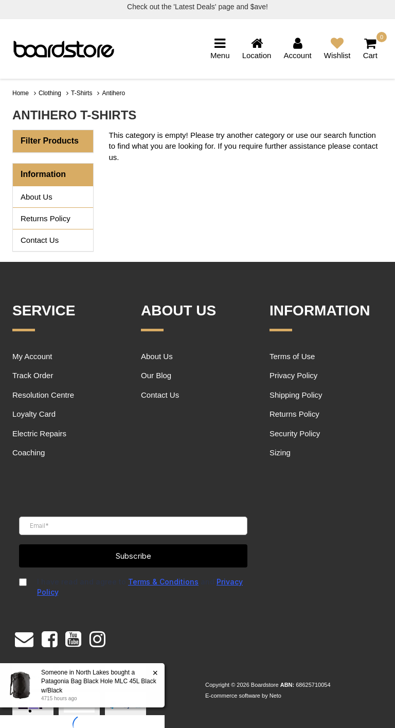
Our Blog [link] (156, 375)
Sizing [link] (280, 452)
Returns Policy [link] (45, 218)
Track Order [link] (32, 375)
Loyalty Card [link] (34, 414)
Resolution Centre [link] (43, 394)
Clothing (50, 93)
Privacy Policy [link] (293, 375)
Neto (275, 696)
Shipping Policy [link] (296, 394)
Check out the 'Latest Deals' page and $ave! (197, 7)
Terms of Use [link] (292, 356)
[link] (50, 637)
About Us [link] (36, 196)
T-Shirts (81, 93)
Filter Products (50, 140)
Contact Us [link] (40, 240)
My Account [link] (32, 356)
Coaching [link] (28, 452)
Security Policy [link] (295, 433)
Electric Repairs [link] (39, 433)
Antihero (113, 93)
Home (20, 93)
